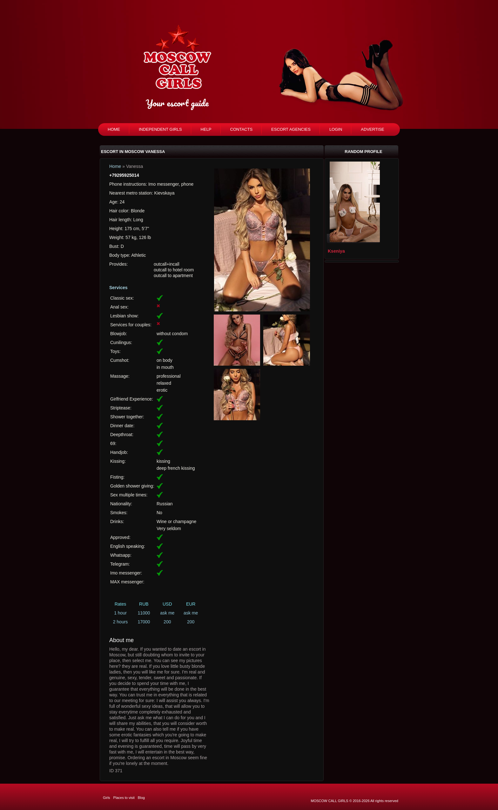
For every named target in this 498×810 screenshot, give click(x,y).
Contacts (241, 129)
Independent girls (160, 129)
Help (206, 129)
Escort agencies (291, 129)
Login (335, 129)
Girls (106, 798)
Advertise (372, 129)
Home (114, 129)
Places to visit (124, 798)
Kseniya (336, 251)
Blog (141, 798)
